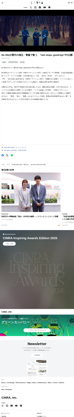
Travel (55, 382)
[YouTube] (44, 7)
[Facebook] (40, 7)
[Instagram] (35, 7)
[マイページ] (2, 2)
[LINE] (49, 7)
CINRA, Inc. (9, 397)
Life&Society (41, 382)
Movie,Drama (20, 382)
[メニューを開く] (71, 2)
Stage (29, 382)
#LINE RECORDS (13, 62)
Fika (2, 389)
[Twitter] (31, 7)
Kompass (9, 389)
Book (34, 382)
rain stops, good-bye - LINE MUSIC (15, 150)
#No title (22, 62)
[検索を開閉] (68, 2)
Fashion (61, 382)
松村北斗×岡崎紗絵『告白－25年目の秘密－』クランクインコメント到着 (29, 216)
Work (49, 382)
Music (8, 164)
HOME (3, 164)
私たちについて (5, 413)
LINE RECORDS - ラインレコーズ (15, 147)
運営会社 (39, 413)
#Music (4, 62)
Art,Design (10, 382)
